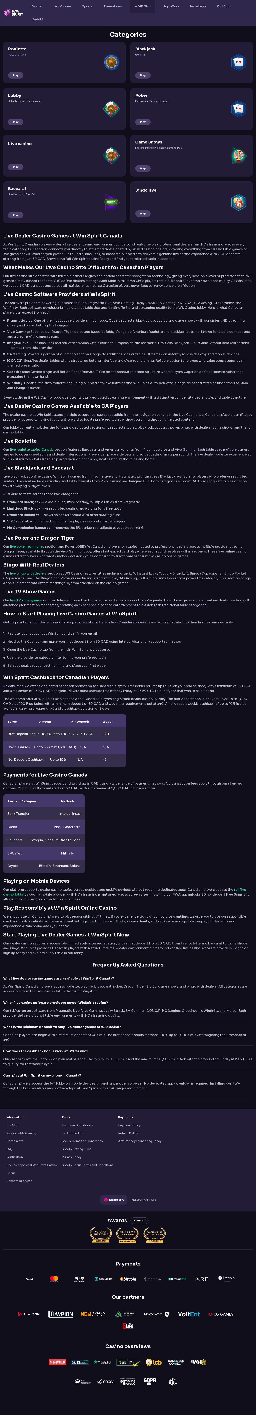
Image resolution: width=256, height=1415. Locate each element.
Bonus (10, 1173)
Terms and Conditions (77, 1125)
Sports (87, 6)
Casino (36, 6)
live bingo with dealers (28, 573)
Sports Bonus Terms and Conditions (87, 1165)
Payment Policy (129, 1125)
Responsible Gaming (21, 1133)
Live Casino (62, 6)
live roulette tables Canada (32, 449)
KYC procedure (72, 1133)
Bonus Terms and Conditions (82, 1141)
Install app (198, 6)
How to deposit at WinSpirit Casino (31, 1165)
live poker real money (27, 546)
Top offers (171, 6)
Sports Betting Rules (76, 1149)
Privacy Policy (71, 1157)
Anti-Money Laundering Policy (139, 1141)
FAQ (9, 1149)
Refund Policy (128, 1133)
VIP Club (144, 6)
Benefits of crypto (19, 1181)
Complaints (14, 1141)
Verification (14, 1157)
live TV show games (26, 600)
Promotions (113, 6)
